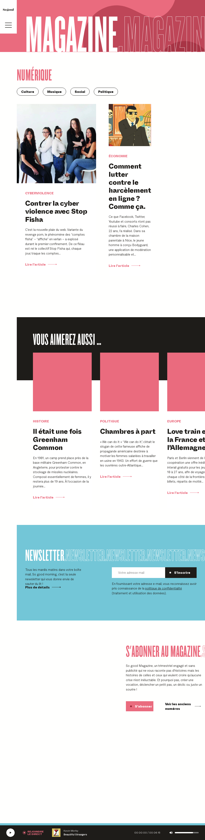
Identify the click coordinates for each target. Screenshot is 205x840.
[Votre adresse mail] (138, 572)
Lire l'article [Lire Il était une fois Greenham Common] (49, 497)
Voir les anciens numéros (183, 706)
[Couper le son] (171, 832)
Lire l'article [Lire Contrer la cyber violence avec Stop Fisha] (41, 264)
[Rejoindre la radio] (33, 832)
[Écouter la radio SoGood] (10, 832)
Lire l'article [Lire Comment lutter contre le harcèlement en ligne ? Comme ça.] (124, 265)
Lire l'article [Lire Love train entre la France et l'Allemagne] (183, 492)
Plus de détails (43, 587)
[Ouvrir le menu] (8, 25)
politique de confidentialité (163, 588)
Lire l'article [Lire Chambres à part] (116, 476)
